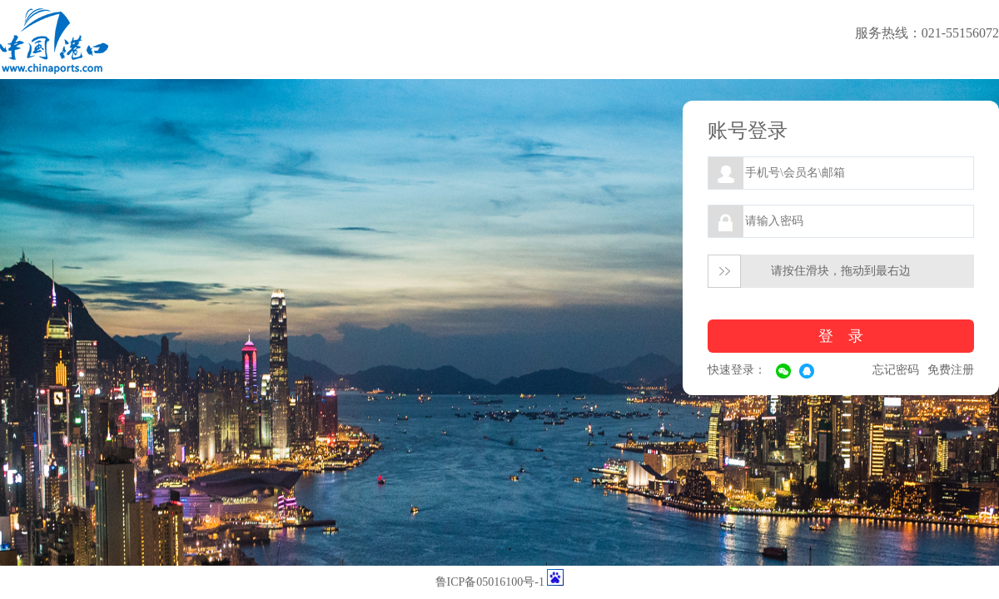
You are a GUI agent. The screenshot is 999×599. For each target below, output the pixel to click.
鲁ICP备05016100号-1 (489, 582)
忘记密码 (895, 370)
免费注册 (950, 370)
